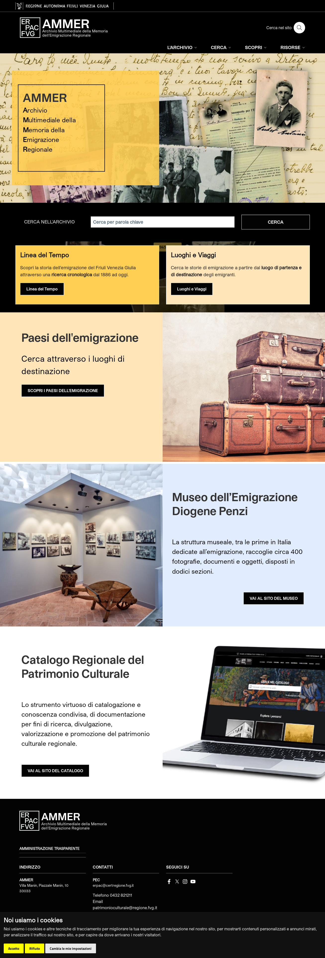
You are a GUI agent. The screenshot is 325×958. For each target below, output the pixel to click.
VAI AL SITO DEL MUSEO (274, 598)
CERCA (221, 47)
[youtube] (193, 881)
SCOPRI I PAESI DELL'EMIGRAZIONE (63, 390)
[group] (162, 128)
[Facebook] (169, 881)
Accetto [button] (13, 948)
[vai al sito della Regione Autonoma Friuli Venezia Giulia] (64, 6)
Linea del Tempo (42, 288)
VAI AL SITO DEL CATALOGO (55, 770)
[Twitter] (177, 881)
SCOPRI (256, 47)
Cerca (275, 222)
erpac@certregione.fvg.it (113, 885)
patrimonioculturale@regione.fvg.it (125, 907)
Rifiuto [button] (34, 948)
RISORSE (293, 47)
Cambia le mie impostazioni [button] (71, 948)
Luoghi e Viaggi (191, 288)
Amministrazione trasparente (49, 849)
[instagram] (185, 881)
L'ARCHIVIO (182, 47)
